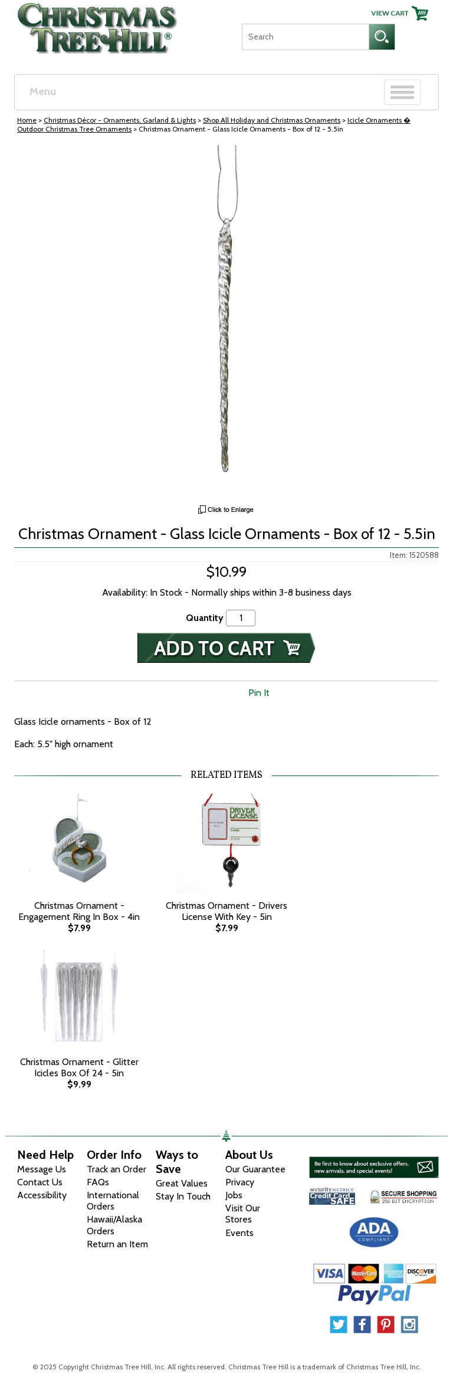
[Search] (305, 37)
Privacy (239, 1182)
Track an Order (116, 1169)
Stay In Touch (183, 1196)
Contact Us (40, 1182)
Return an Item (117, 1244)
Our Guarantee (255, 1169)
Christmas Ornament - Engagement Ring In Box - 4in (79, 911)
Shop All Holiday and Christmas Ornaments (271, 120)
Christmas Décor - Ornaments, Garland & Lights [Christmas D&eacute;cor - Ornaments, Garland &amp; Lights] (120, 120)
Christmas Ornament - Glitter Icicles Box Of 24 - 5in (79, 1067)
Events (239, 1232)
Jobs (233, 1195)
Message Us (41, 1169)
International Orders (113, 1200)
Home (27, 120)
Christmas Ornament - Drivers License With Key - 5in (226, 911)
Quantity (205, 617)
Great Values (182, 1183)
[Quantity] (240, 618)
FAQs (98, 1182)
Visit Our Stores (242, 1213)
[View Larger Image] (226, 322)
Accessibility (42, 1195)
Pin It (259, 692)
